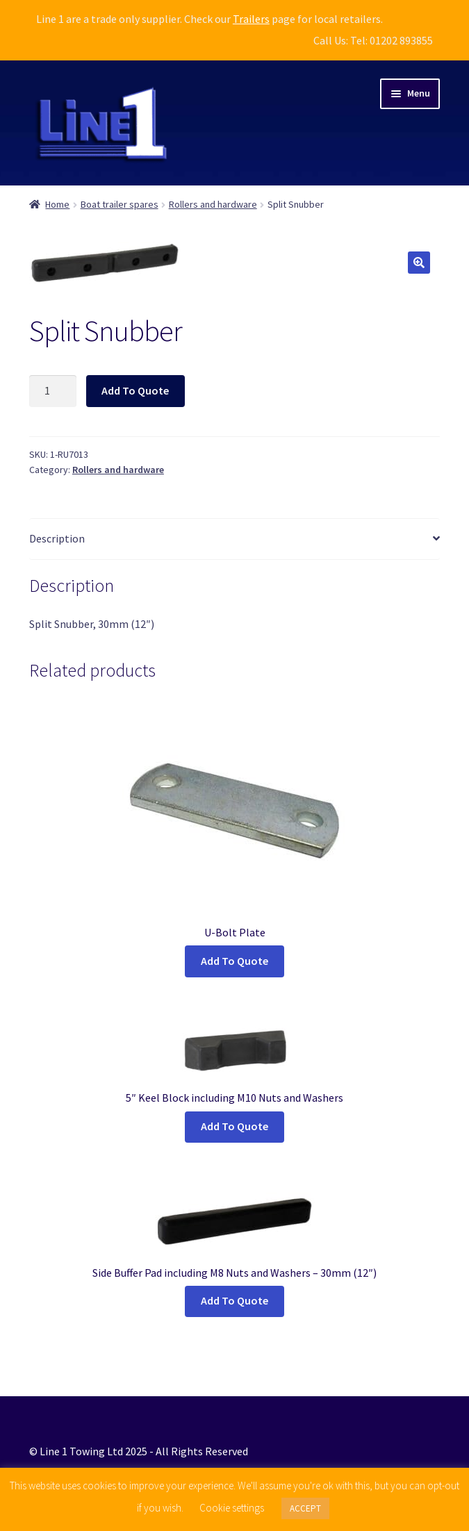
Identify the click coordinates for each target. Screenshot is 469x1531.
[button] (419, 262)
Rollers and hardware (213, 204)
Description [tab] (57, 538)
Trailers (251, 19)
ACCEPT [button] (305, 1508)
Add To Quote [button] (234, 1126)
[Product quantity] (52, 391)
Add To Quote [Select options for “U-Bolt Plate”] (234, 961)
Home (57, 204)
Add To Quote (135, 390)
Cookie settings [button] (231, 1507)
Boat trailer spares (119, 204)
